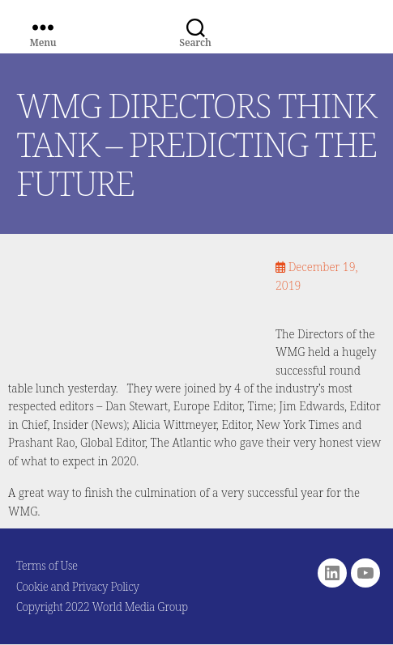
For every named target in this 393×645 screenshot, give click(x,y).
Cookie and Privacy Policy (77, 586)
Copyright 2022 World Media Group (102, 606)
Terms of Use (47, 565)
